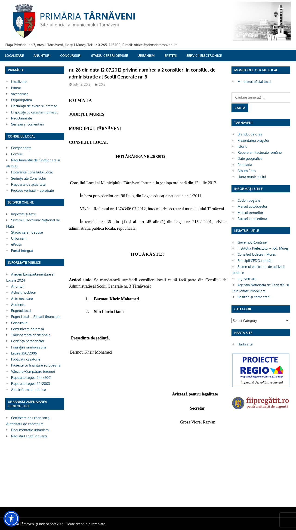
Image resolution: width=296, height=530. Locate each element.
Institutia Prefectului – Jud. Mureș (263, 248)
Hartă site (245, 344)
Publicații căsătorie (25, 359)
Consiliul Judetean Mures (256, 254)
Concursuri (70, 55)
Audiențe (18, 304)
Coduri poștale (248, 200)
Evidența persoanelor (27, 341)
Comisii (17, 154)
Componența (21, 148)
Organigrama (21, 100)
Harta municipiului (251, 177)
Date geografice (249, 158)
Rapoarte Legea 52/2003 (30, 383)
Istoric (242, 146)
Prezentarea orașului (253, 140)
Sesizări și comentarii (27, 124)
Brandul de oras (249, 134)
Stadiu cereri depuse (109, 55)
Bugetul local (21, 310)
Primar (16, 88)
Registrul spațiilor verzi (29, 436)
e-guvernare (246, 278)
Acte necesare (22, 298)
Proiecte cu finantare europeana (35, 365)
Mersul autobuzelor (252, 206)
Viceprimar (19, 94)
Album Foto (246, 171)
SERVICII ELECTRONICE (204, 55)
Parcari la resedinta (252, 218)
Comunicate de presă (27, 329)
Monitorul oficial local (254, 81)
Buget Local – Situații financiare (35, 316)
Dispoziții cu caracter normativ (35, 112)
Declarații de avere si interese (34, 106)
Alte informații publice (28, 389)
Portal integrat (22, 250)
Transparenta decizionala (30, 335)
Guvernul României (252, 242)
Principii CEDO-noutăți (254, 260)
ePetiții (170, 55)
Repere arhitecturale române (259, 152)
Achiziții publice (23, 292)
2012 (102, 84)
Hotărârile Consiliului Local (32, 172)
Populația (244, 165)
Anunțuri (42, 55)
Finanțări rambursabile (28, 347)
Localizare (14, 55)
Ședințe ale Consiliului (28, 178)
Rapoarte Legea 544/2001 (31, 377)
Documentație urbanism (30, 430)
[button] (11, 518)
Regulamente (21, 118)
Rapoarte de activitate (28, 184)
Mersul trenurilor (250, 212)
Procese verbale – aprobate (32, 190)
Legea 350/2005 (24, 353)
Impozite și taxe (23, 214)
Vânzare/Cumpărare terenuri (33, 371)
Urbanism (146, 55)
